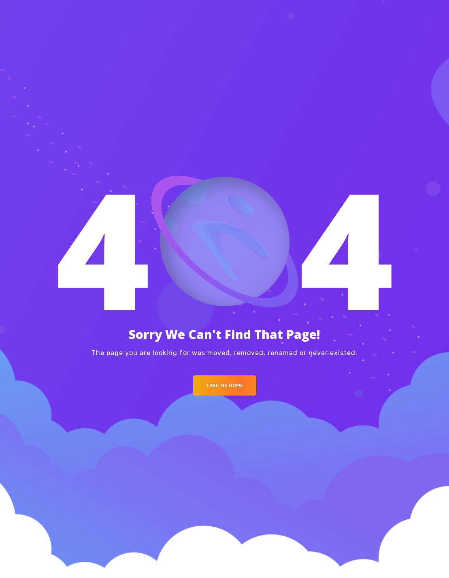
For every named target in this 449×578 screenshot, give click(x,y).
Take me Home (224, 385)
